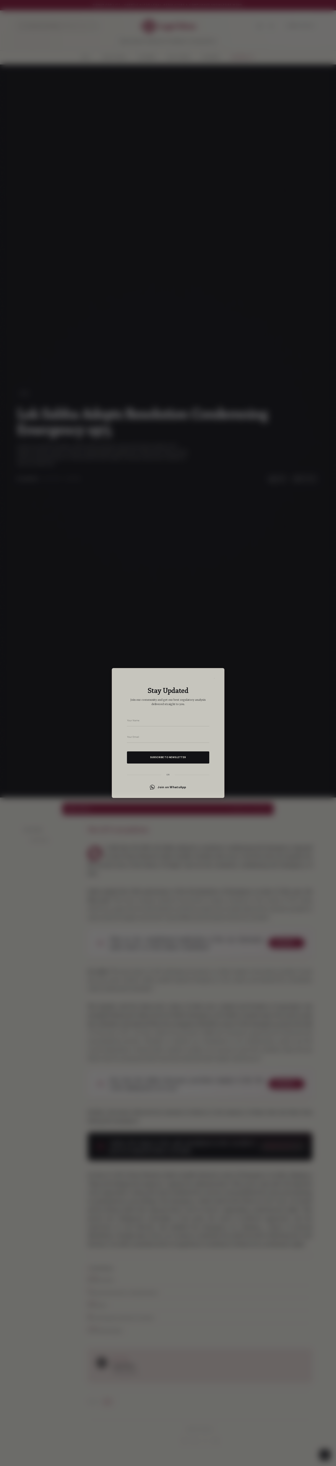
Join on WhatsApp (168, 787)
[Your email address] (168, 737)
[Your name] (168, 720)
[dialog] (168, 733)
